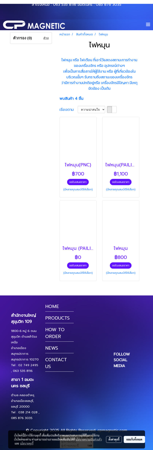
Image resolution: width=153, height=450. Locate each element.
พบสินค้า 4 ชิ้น (71, 98)
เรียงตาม (68, 109)
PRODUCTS (57, 318)
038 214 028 (27, 412)
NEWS (51, 348)
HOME (52, 306)
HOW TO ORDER (55, 333)
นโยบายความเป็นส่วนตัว (88, 439)
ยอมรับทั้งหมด (134, 439)
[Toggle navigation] (148, 25)
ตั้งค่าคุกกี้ (114, 439)
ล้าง (46, 38)
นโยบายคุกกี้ (26, 443)
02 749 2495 (28, 365)
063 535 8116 (64, 4)
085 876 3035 (108, 4)
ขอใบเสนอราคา (77, 182)
